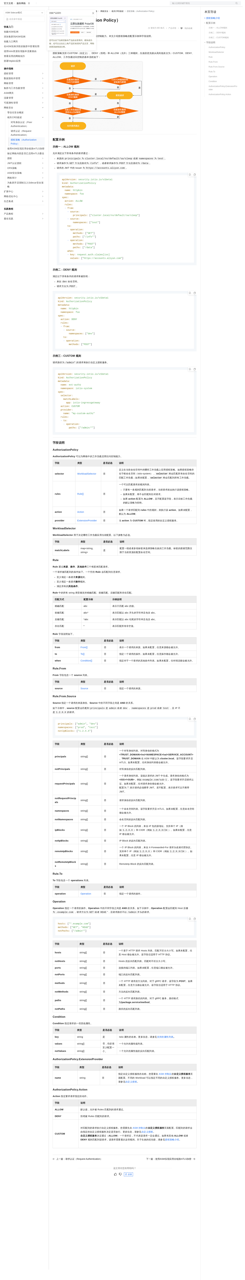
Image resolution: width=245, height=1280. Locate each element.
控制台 (216, 5)
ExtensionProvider (87, 539)
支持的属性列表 (165, 1057)
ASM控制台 (165, 1094)
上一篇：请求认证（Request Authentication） (77, 1179)
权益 (62, 5)
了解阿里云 (107, 5)
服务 (96, 5)
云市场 (79, 5)
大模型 (33, 5)
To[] (83, 673)
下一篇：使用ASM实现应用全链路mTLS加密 (170, 1179)
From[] (84, 666)
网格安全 (104, 21)
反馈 (128, 1194)
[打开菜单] (5, 5)
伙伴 (88, 5)
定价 (70, 5)
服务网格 (21, 13)
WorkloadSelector (86, 492)
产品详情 (172, 38)
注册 (224, 5)
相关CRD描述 (118, 21)
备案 (208, 5)
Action (80, 531)
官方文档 (8, 13)
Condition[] (86, 679)
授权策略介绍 (172, 1159)
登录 (236, 5)
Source (84, 707)
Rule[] (80, 513)
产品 (42, 5)
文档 (201, 5)
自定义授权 (131, 1101)
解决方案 (52, 5)
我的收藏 (188, 39)
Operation (86, 913)
